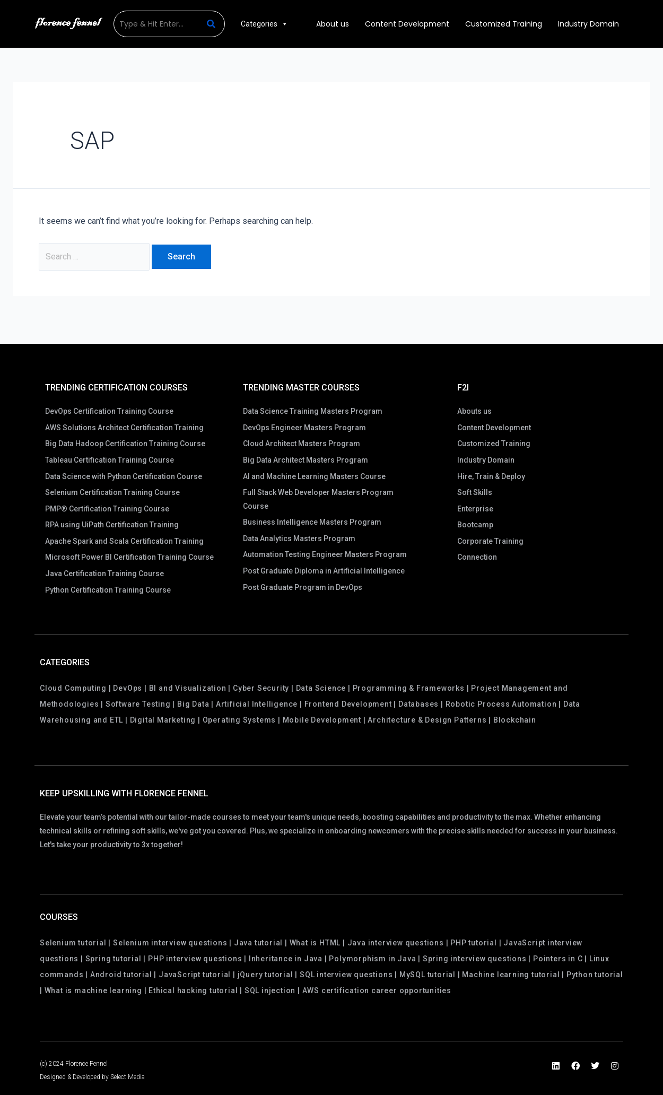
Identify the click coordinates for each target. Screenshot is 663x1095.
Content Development (407, 24)
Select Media (127, 1077)
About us (332, 24)
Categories (264, 23)
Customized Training (503, 24)
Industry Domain (588, 24)
